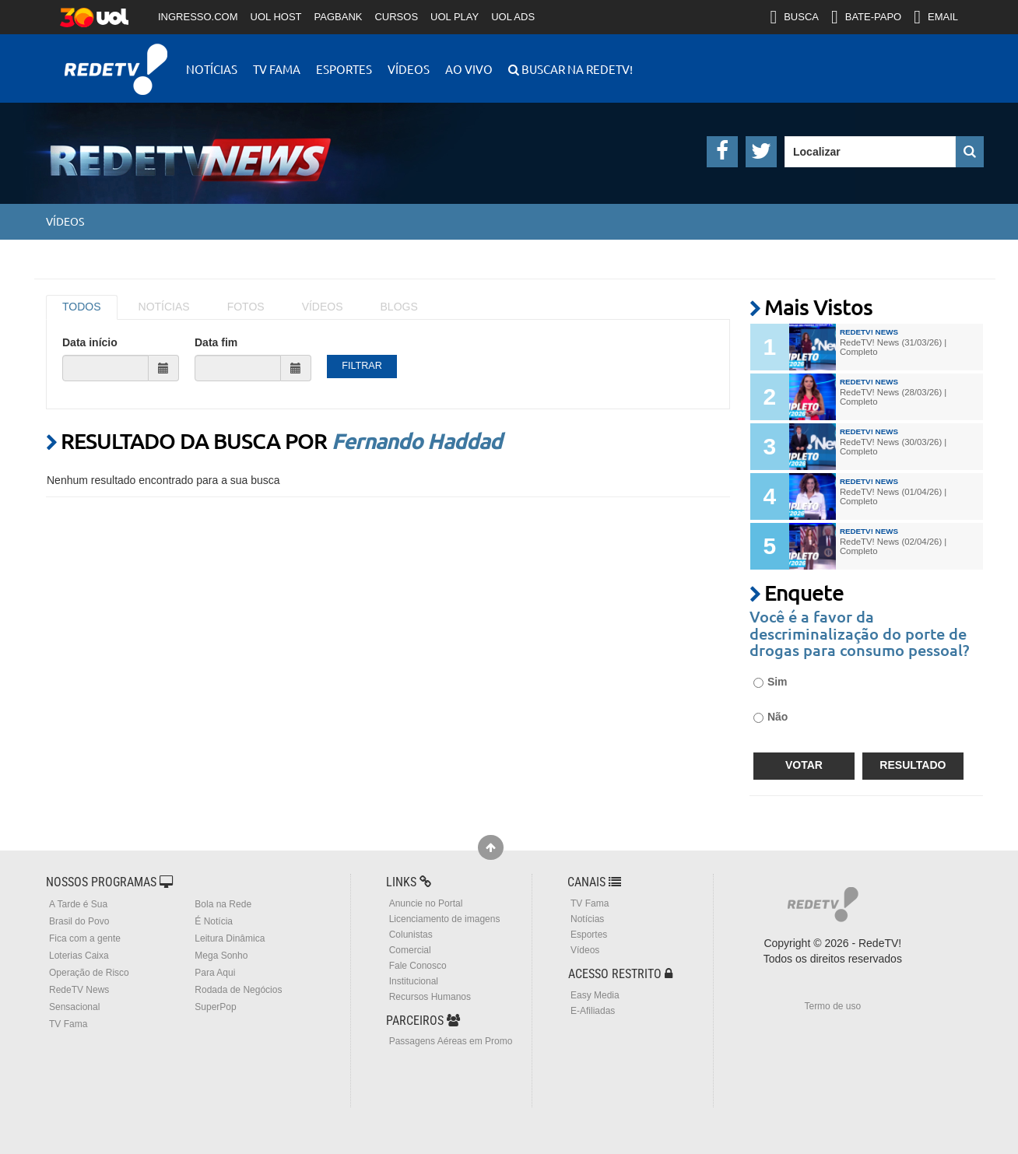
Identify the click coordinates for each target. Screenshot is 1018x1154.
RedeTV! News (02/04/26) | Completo (893, 546)
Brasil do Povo (79, 921)
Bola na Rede (223, 904)
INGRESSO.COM (198, 17)
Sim (770, 681)
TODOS (81, 306)
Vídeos (409, 68)
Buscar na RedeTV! (576, 68)
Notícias (211, 68)
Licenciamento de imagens (444, 919)
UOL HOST (276, 17)
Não (770, 716)
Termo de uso (832, 1006)
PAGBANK (338, 17)
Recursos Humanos (430, 996)
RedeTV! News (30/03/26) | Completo (893, 446)
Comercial (410, 950)
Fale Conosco (418, 965)
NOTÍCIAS (164, 306)
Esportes (344, 68)
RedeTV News (79, 989)
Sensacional (74, 1006)
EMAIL (936, 17)
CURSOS (396, 17)
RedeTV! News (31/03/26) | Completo (893, 347)
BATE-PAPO (866, 17)
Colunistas (411, 934)
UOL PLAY (454, 17)
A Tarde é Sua (78, 904)
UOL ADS (513, 17)
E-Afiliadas (592, 1010)
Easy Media (595, 995)
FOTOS (246, 306)
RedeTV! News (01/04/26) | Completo (893, 496)
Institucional (413, 981)
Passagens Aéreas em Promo (451, 1041)
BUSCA (794, 17)
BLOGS (399, 306)
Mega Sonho (221, 955)
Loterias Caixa (79, 955)
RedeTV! (116, 58)
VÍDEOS (322, 306)
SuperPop (215, 1006)
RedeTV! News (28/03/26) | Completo (893, 397)
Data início (90, 342)
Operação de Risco (89, 972)
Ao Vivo (469, 68)
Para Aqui (215, 972)
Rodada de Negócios (238, 989)
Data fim (216, 342)
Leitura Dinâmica (230, 938)
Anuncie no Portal (426, 903)
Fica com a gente (85, 938)
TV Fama (276, 68)
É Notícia (214, 921)
